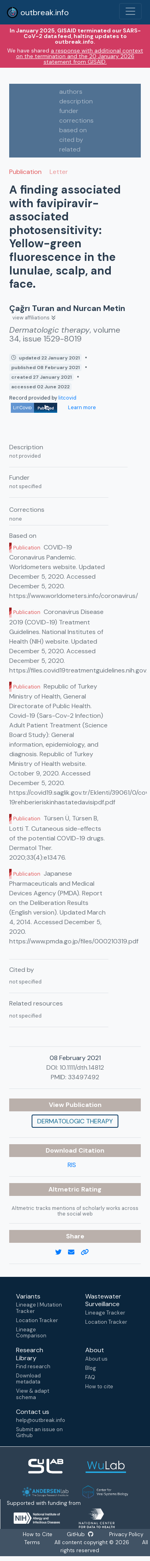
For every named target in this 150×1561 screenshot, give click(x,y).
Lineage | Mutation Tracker (39, 1308)
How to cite (99, 1386)
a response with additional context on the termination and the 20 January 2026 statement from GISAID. (79, 56)
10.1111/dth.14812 (82, 1067)
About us (96, 1359)
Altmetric (64, 1189)
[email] (74, 1252)
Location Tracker (37, 1320)
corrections (76, 120)
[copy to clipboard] (88, 1252)
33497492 (83, 1077)
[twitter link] (61, 1252)
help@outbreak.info (40, 1420)
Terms (32, 1542)
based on (73, 130)
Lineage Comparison (31, 1333)
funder (68, 111)
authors (70, 91)
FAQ (90, 1377)
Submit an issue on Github (39, 1432)
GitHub (80, 1534)
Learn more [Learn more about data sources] (81, 407)
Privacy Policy (126, 1534)
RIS (72, 1165)
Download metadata (28, 1379)
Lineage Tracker (105, 1313)
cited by (71, 139)
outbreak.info (37, 12)
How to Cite (38, 1534)
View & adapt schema (32, 1394)
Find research (33, 1366)
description (76, 101)
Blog (90, 1368)
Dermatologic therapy (75, 1121)
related (69, 149)
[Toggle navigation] (130, 11)
